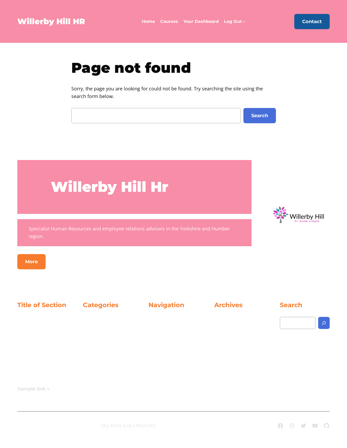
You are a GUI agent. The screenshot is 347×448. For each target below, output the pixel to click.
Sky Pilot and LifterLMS (128, 426)
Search (259, 116)
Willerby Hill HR (51, 21)
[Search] (324, 323)
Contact (312, 21)
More (31, 262)
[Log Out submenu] (244, 21)
